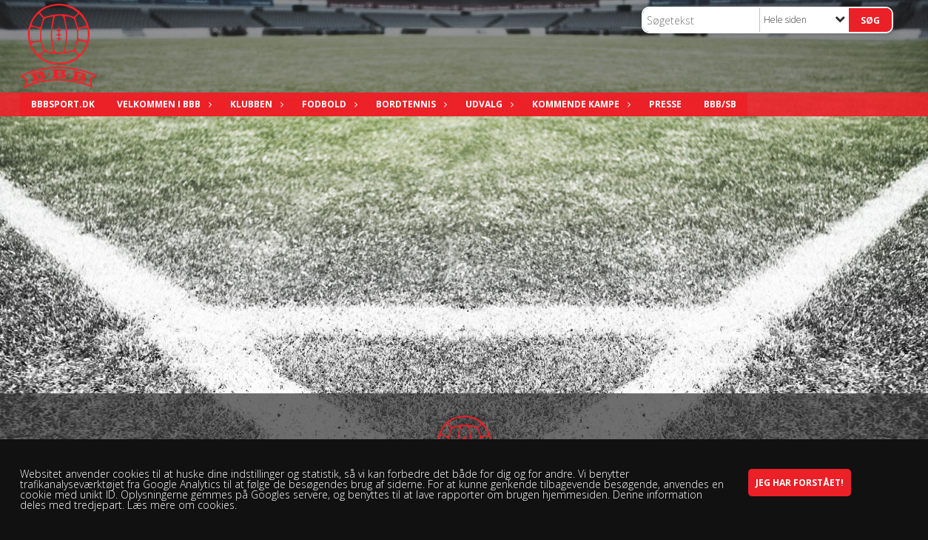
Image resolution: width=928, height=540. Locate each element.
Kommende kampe (579, 104)
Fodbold (328, 104)
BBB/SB (720, 104)
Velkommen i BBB (162, 104)
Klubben (255, 104)
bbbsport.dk (63, 104)
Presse (665, 104)
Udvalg (487, 104)
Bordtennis (409, 104)
